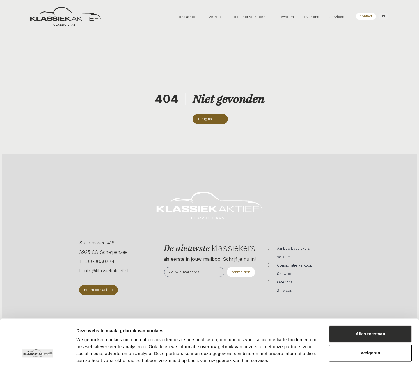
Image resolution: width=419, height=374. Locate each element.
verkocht (217, 17)
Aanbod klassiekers (293, 248)
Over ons (285, 282)
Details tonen (90, 362)
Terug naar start (210, 119)
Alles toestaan (370, 319)
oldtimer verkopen (250, 17)
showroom (285, 17)
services (336, 17)
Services (284, 290)
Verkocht (284, 257)
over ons (312, 17)
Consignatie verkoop (295, 265)
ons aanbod (189, 17)
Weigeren (370, 338)
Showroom (286, 274)
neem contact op (98, 290)
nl (383, 16)
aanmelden (241, 272)
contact (366, 16)
